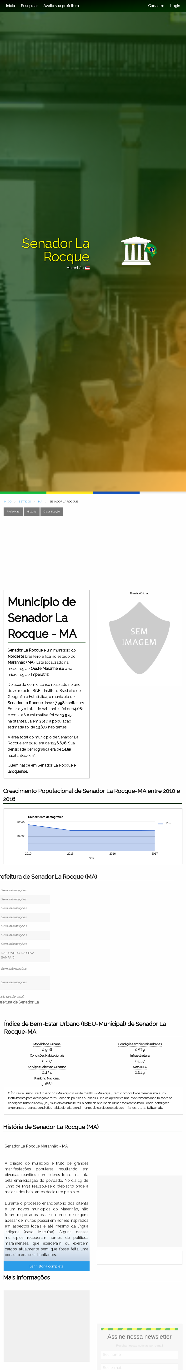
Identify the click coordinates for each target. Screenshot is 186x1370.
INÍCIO (7, 501)
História (31, 511)
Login (174, 6)
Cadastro (156, 6)
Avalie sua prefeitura (61, 6)
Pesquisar (29, 6)
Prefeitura (13, 511)
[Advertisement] (91, 553)
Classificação (52, 511)
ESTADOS (25, 501)
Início (10, 6)
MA (40, 501)
